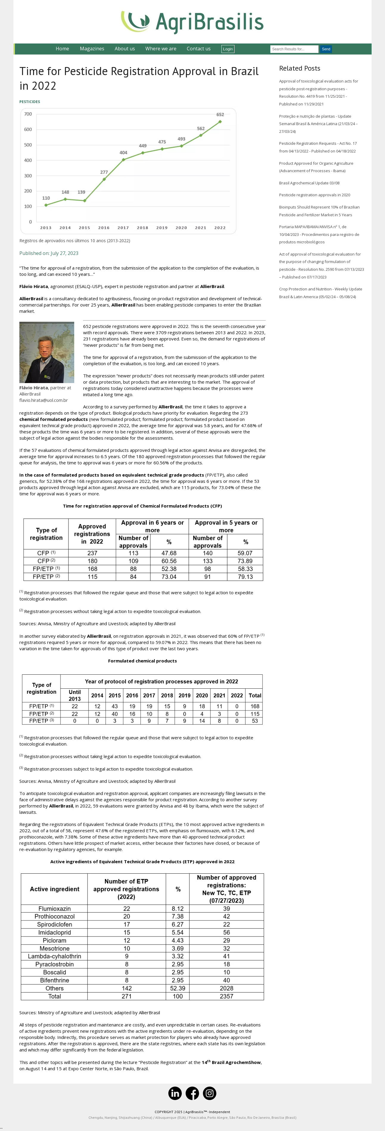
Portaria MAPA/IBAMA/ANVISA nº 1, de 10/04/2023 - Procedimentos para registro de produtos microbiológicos (319, 234)
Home (62, 48)
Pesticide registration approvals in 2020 (314, 194)
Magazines (92, 48)
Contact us (199, 48)
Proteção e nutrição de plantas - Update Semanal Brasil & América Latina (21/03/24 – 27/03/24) (318, 123)
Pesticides (29, 101)
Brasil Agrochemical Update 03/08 (309, 183)
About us (125, 48)
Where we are (160, 48)
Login (228, 49)
